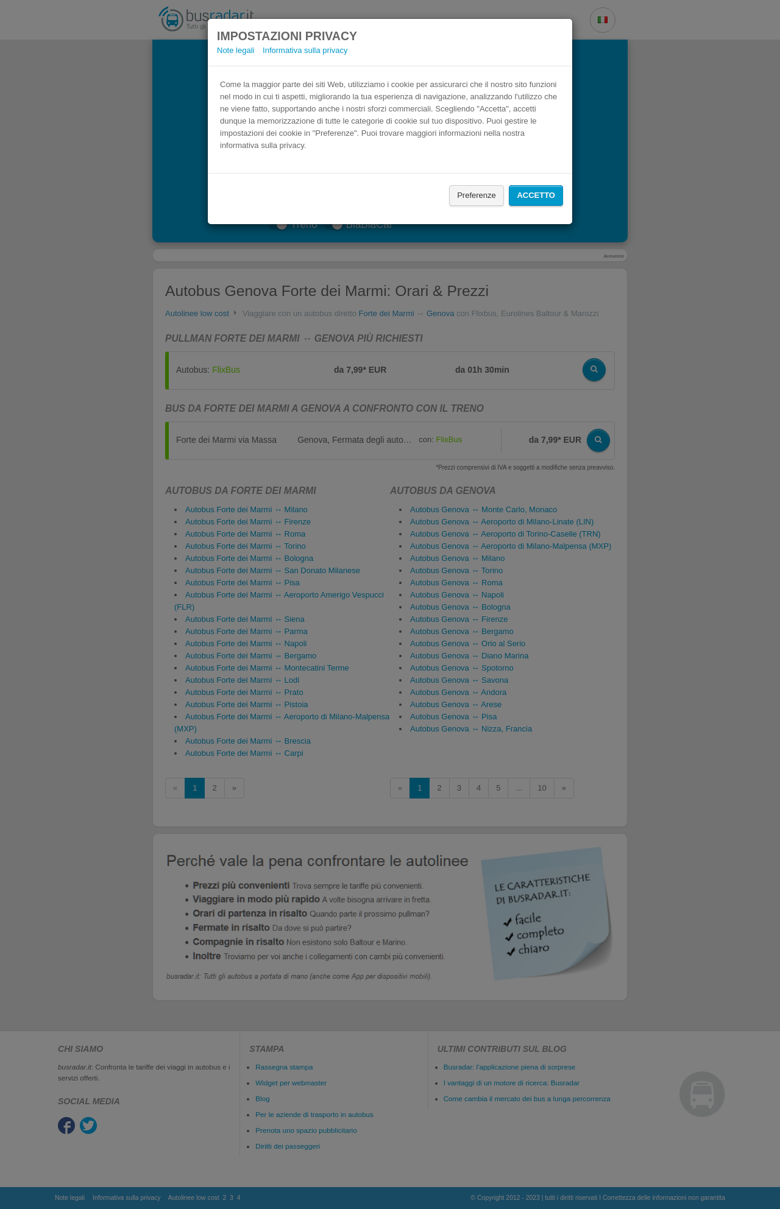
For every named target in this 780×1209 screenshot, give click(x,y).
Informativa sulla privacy (305, 50)
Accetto (536, 195)
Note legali (235, 50)
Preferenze (476, 195)
